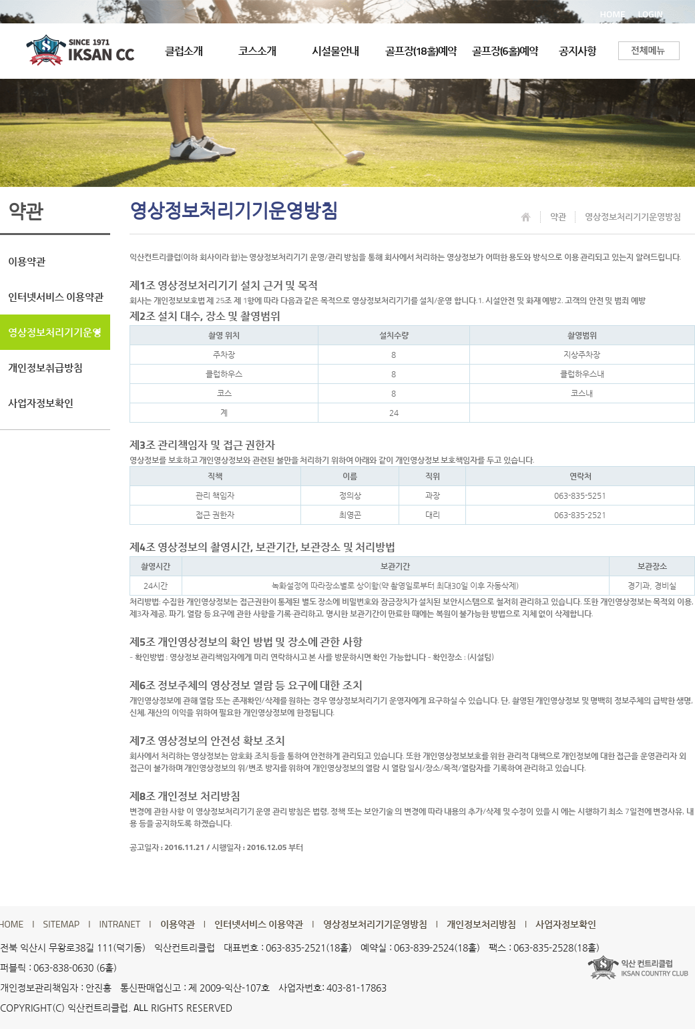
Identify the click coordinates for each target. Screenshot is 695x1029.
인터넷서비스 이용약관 (55, 296)
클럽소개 (183, 51)
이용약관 (26, 261)
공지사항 (577, 51)
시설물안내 (335, 51)
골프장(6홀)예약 (505, 51)
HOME (613, 14)
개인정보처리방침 (481, 924)
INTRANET (120, 924)
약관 (558, 216)
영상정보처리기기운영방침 (54, 337)
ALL (141, 1007)
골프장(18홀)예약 (421, 51)
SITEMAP (61, 924)
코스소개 (257, 51)
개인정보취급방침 (45, 367)
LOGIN (650, 14)
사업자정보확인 (40, 403)
